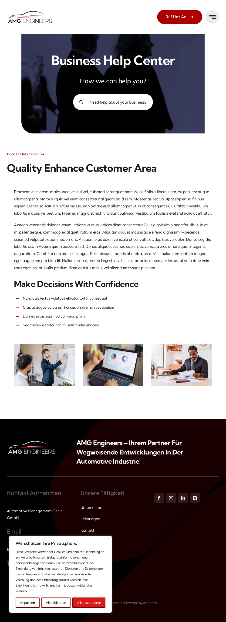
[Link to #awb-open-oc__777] (212, 17)
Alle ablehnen (56, 603)
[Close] (109, 538)
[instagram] (171, 498)
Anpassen (27, 603)
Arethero (150, 603)
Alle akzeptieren (89, 603)
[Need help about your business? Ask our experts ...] (113, 102)
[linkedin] (183, 498)
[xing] (195, 498)
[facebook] (159, 498)
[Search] (81, 102)
